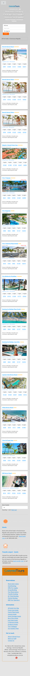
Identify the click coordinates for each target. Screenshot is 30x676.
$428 (4, 427)
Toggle (3, 3)
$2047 (15, 395)
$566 (4, 460)
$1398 (10, 165)
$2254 (24, 231)
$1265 (14, 99)
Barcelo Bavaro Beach (8, 46)
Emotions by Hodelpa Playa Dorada (11, 309)
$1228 (4, 395)
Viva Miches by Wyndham (9, 276)
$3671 (24, 66)
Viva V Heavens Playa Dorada (10, 243)
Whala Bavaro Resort (7, 407)
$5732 (25, 395)
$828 (9, 198)
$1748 (15, 165)
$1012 (9, 99)
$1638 (10, 395)
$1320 (18, 460)
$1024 (13, 493)
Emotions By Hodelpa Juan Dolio (11, 342)
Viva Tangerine (6, 211)
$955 (13, 263)
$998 (18, 427)
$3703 (24, 132)
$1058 (9, 132)
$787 (4, 66)
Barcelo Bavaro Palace (8, 79)
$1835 (19, 66)
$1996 (24, 427)
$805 (13, 231)
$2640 (24, 460)
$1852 (19, 132)
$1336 (18, 263)
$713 (14, 427)
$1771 (19, 99)
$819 (9, 493)
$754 (9, 460)
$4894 (25, 165)
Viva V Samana (6, 178)
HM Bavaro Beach (7, 473)
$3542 (24, 99)
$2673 (24, 263)
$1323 (14, 132)
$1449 (19, 198)
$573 (4, 263)
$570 (9, 427)
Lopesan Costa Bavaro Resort (9, 374)
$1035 (13, 198)
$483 (4, 231)
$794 (4, 132)
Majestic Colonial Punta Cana (10, 145)
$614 (4, 493)
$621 (4, 198)
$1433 (19, 493)
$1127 (18, 231)
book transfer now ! (18, 561)
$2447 (20, 165)
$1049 (9, 66)
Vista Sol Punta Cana (7, 440)
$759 (4, 99)
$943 (13, 460)
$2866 (20, 395)
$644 (9, 231)
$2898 (24, 198)
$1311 (14, 66)
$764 (9, 263)
